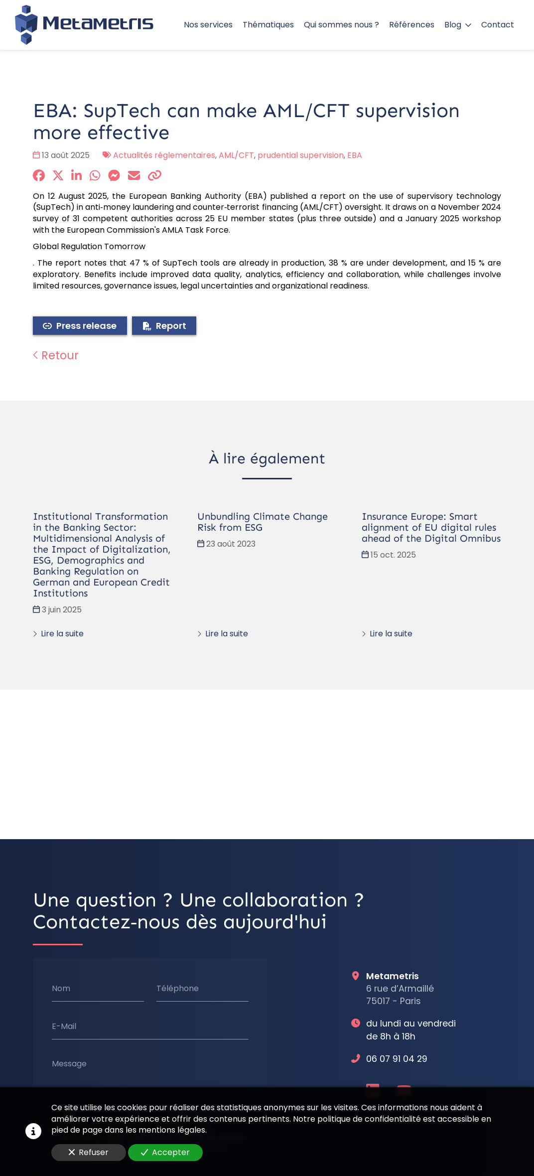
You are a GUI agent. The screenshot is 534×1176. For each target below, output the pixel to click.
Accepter (165, 1152)
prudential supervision (301, 155)
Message (69, 1063)
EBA (354, 155)
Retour (56, 355)
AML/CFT (236, 155)
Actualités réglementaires (164, 155)
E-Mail (64, 1026)
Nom (61, 988)
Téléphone (177, 988)
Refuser (89, 1152)
